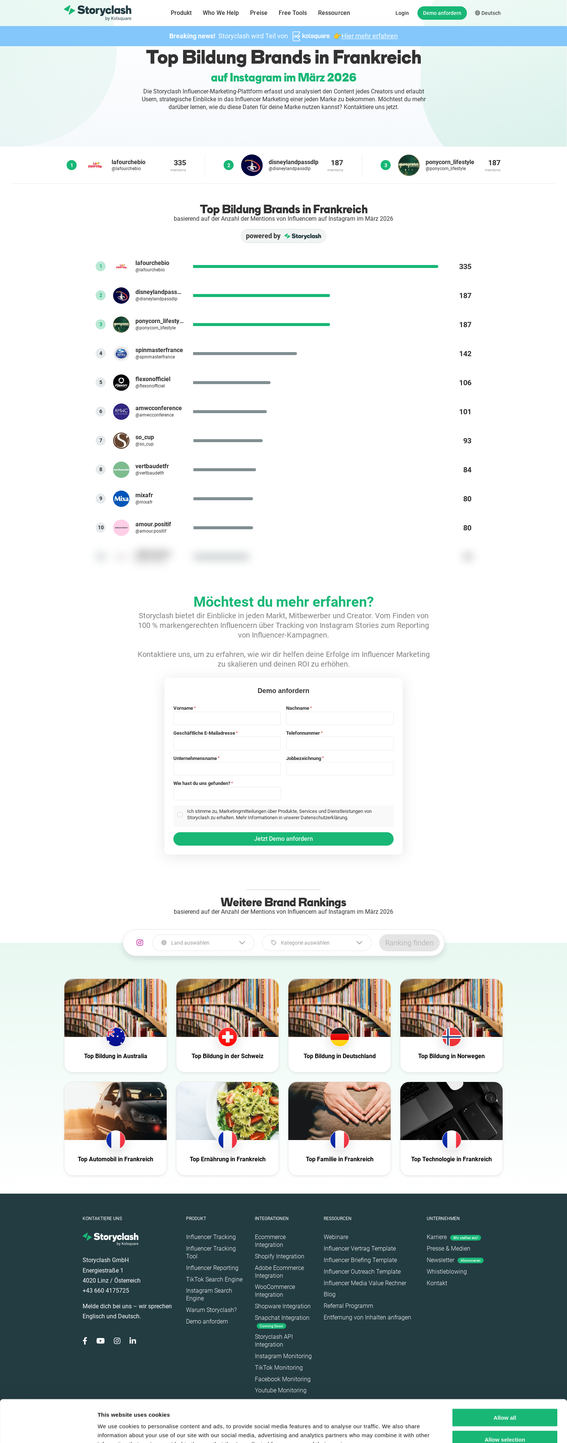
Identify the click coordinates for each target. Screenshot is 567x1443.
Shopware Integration (283, 1306)
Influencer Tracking (211, 1237)
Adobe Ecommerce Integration (279, 1271)
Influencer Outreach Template (362, 1271)
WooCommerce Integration (275, 1290)
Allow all (505, 1378)
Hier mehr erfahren (370, 36)
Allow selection (504, 1399)
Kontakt (437, 1283)
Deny (505, 1421)
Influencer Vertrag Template (360, 1248)
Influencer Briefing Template (360, 1260)
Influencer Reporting (212, 1267)
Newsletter (455, 1260)
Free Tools (293, 12)
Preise (259, 12)
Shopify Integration (279, 1256)
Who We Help (221, 12)
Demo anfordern (442, 13)
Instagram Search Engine (209, 1294)
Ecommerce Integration (270, 1240)
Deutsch (488, 13)
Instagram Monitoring (283, 1356)
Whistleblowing (447, 1271)
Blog (330, 1294)
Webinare (336, 1237)
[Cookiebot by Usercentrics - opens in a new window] (48, 1428)
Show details (390, 1428)
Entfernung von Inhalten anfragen (367, 1317)
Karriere (454, 1237)
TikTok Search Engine (214, 1279)
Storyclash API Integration (274, 1340)
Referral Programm (348, 1305)
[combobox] (203, 943)
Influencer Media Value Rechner (365, 1283)
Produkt (181, 12)
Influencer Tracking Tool (211, 1252)
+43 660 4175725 (106, 1290)
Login (402, 13)
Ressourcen (334, 12)
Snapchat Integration (282, 1321)
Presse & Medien (448, 1248)
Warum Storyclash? (211, 1309)
